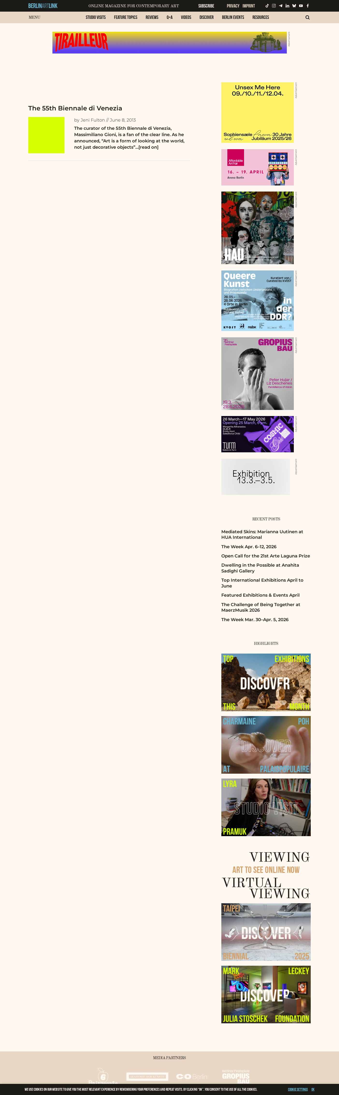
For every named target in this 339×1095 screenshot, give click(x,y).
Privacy (233, 5)
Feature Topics (125, 17)
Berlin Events (233, 17)
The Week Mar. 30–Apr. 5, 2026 (255, 619)
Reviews (152, 17)
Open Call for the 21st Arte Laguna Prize (265, 556)
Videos (186, 17)
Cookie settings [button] (298, 1089)
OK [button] (313, 1089)
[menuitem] (95, 20)
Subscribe (206, 5)
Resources (260, 17)
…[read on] (147, 147)
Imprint (249, 5)
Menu (34, 17)
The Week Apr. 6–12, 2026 (248, 546)
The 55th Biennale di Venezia (75, 108)
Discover (207, 17)
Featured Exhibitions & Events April (260, 595)
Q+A (170, 17)
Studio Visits (96, 17)
